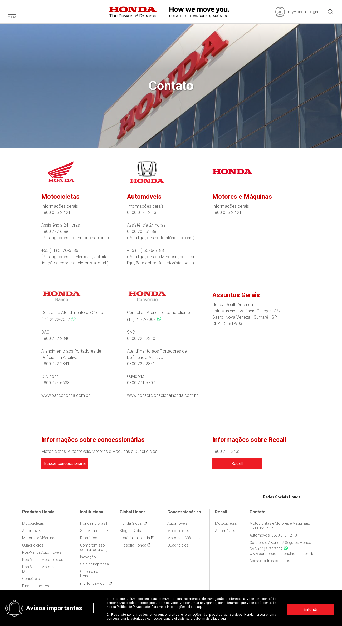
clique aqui (195, 607)
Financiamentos (35, 586)
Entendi (310, 609)
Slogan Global (131, 531)
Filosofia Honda (133, 545)
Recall (237, 463)
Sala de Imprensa (94, 564)
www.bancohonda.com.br (65, 395)
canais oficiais (174, 618)
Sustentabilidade (94, 531)
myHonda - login (94, 583)
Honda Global (131, 523)
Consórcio (31, 579)
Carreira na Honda (89, 573)
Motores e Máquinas (39, 538)
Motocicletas (33, 523)
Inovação (88, 557)
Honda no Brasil (93, 523)
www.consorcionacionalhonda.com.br (162, 395)
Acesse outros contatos (270, 561)
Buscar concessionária (65, 463)
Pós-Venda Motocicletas (42, 560)
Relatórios (88, 538)
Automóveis (32, 531)
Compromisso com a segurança (95, 547)
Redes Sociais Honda (282, 497)
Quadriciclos (32, 545)
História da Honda (135, 538)
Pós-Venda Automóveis (42, 552)
